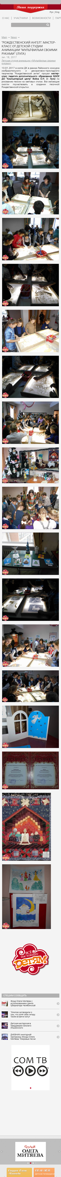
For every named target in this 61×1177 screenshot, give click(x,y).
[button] (13, 1068)
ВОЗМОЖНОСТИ (41, 18)
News (14, 37)
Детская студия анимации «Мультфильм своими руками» (29, 62)
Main (4, 37)
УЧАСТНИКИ (21, 18)
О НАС (5, 18)
